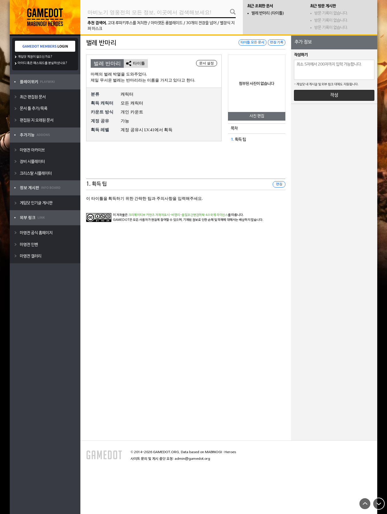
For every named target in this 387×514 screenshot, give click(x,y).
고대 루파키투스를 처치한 (127, 23)
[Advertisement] (185, 164)
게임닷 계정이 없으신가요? (35, 57)
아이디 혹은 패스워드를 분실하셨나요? (42, 63)
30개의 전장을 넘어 (201, 23)
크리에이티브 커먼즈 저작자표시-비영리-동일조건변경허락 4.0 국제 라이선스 (178, 215)
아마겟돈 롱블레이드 (167, 23)
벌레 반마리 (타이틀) (267, 13)
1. (232, 140)
